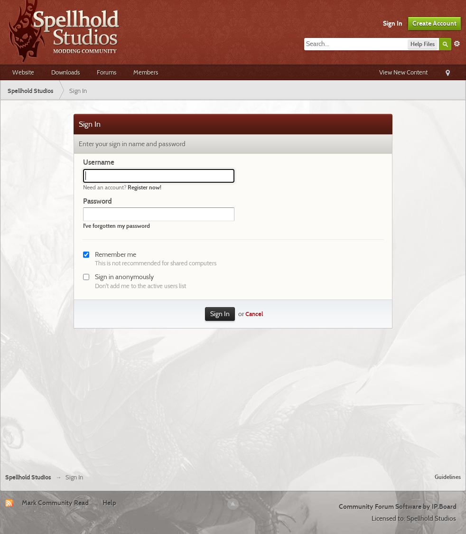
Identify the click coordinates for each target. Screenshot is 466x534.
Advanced (457, 43)
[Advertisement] (233, 394)
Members (145, 72)
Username (98, 162)
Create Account (434, 23)
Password (97, 201)
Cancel (254, 314)
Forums (106, 72)
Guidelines (448, 476)
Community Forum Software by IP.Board (398, 506)
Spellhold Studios (28, 477)
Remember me (115, 254)
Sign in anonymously (124, 276)
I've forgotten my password (116, 225)
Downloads (65, 72)
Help (109, 502)
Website (23, 72)
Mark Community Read (55, 502)
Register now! (144, 187)
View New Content (403, 72)
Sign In (392, 23)
